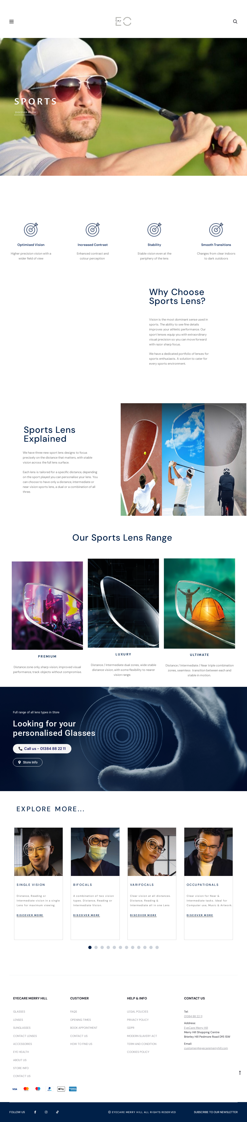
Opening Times (80, 1020)
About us (20, 1060)
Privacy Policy (138, 1020)
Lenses (18, 1020)
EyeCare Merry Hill (196, 1028)
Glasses (19, 1012)
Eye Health (21, 1052)
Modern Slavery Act (142, 1036)
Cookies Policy (138, 1052)
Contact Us (22, 1076)
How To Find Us (81, 1044)
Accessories (22, 1044)
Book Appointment (83, 1028)
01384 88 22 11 (193, 1016)
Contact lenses (25, 1036)
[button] (90, 947)
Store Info (21, 1068)
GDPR (130, 1028)
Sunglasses (22, 1028)
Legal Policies (137, 1012)
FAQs (73, 1012)
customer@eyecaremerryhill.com (206, 1048)
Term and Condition (141, 1044)
